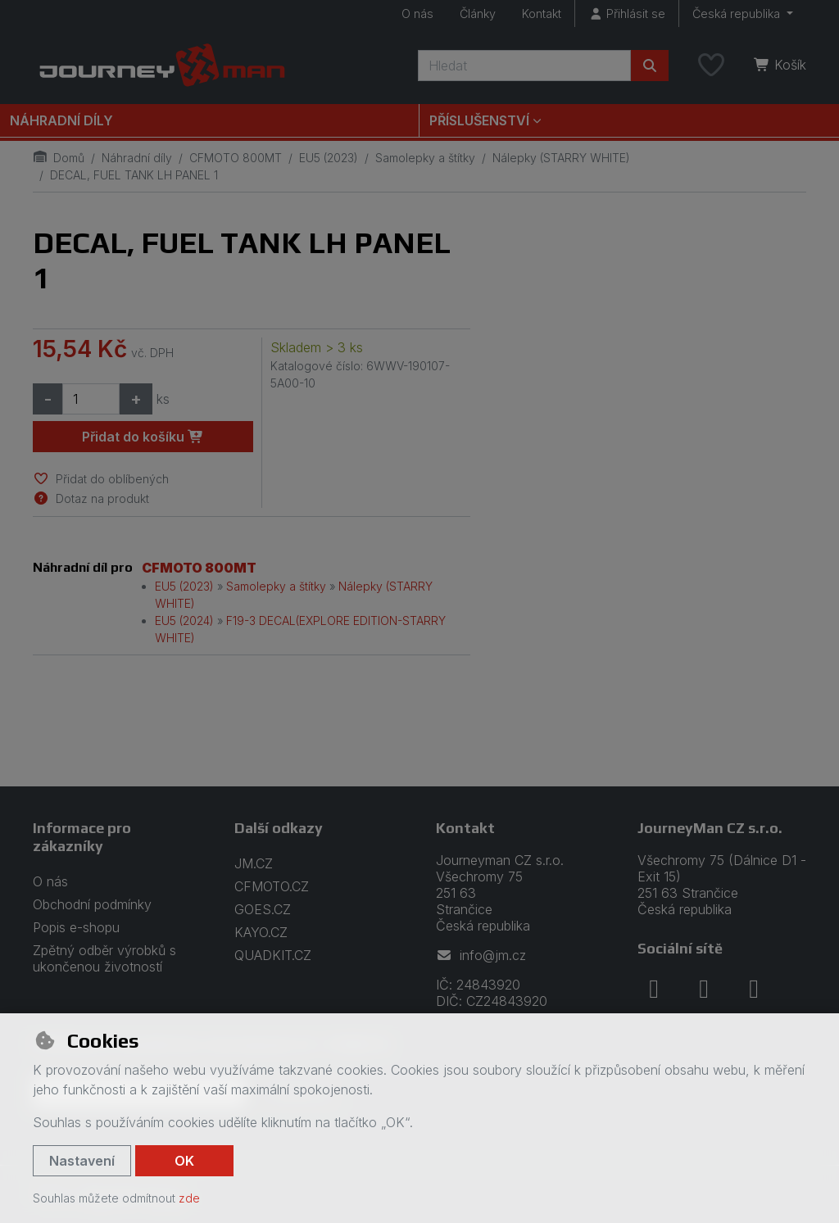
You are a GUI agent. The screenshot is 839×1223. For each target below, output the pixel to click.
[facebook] (653, 988)
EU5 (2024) (184, 620)
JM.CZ (253, 863)
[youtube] (753, 988)
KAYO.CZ (261, 932)
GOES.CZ (262, 909)
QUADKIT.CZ (272, 955)
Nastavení (82, 1161)
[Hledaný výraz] (524, 65)
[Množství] (91, 398)
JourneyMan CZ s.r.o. (709, 827)
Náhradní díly (61, 120)
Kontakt (541, 13)
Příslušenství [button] (479, 120)
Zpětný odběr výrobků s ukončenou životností (104, 958)
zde (189, 1198)
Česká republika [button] (737, 13)
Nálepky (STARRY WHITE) (561, 158)
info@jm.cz (481, 955)
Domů (58, 158)
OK (184, 1161)
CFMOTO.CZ (271, 886)
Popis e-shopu (76, 927)
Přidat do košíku (143, 436)
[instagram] (703, 988)
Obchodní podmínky (92, 904)
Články (478, 13)
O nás (417, 13)
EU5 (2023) (328, 158)
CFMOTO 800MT (235, 158)
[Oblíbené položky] (711, 65)
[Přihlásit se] (626, 13)
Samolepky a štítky (425, 158)
